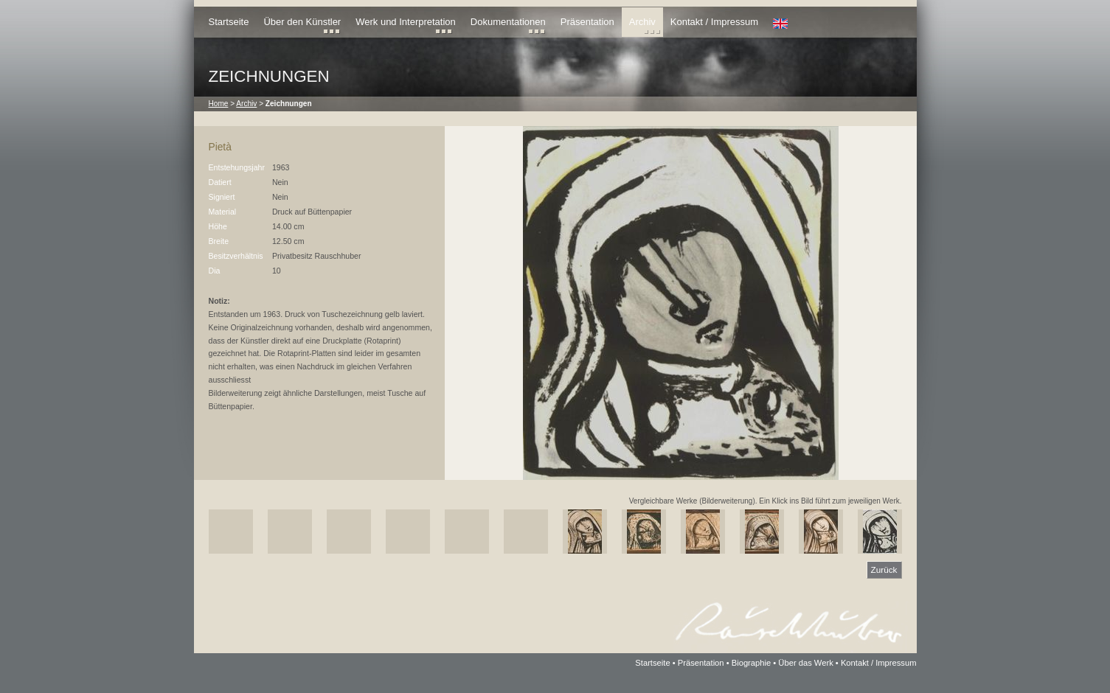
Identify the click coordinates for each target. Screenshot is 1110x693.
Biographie (751, 662)
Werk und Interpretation (405, 21)
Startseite (229, 21)
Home (219, 104)
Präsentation (587, 21)
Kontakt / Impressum (714, 21)
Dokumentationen (508, 21)
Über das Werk (805, 662)
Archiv (642, 21)
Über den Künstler (302, 21)
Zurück (884, 569)
